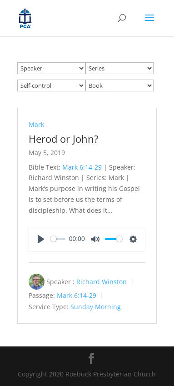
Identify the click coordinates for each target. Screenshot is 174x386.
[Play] (41, 239)
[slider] (57, 239)
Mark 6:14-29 (82, 167)
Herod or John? (64, 138)
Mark (36, 124)
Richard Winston (101, 281)
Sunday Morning (95, 306)
